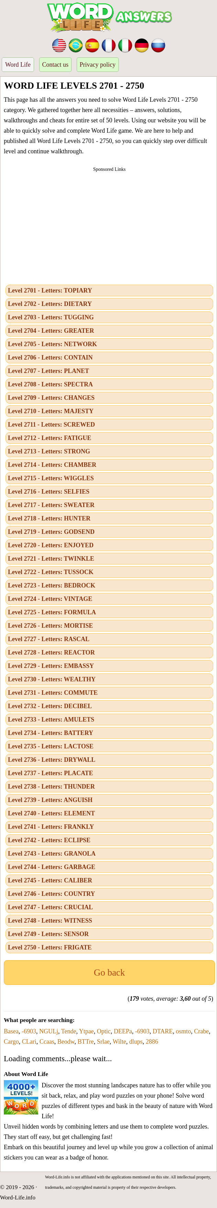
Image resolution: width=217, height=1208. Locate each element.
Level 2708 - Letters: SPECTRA (50, 384)
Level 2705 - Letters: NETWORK (52, 344)
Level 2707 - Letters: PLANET (48, 370)
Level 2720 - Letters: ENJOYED (51, 545)
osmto (183, 1031)
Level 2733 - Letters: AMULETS (51, 719)
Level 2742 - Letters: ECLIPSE (49, 840)
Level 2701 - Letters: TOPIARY (50, 290)
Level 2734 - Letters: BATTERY (50, 732)
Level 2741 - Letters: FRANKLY (51, 826)
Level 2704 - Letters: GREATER (51, 330)
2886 (152, 1041)
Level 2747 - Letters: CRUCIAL (50, 907)
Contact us (55, 64)
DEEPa (123, 1031)
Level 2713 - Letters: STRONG (49, 451)
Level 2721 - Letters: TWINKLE (51, 558)
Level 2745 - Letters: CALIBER (50, 880)
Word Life (18, 64)
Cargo (11, 1041)
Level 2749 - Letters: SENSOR (48, 934)
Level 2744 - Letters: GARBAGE (51, 867)
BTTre (85, 1041)
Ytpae (86, 1031)
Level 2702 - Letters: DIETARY (50, 303)
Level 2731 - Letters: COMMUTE (53, 692)
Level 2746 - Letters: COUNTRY (51, 893)
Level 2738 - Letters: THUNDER (51, 786)
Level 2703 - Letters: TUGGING (51, 317)
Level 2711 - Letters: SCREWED (51, 424)
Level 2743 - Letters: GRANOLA (52, 853)
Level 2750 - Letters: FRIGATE (50, 947)
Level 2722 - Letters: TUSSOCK (51, 572)
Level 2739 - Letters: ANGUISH (50, 800)
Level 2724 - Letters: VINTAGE (50, 598)
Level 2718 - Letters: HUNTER (49, 518)
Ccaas (47, 1041)
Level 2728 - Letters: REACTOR (51, 652)
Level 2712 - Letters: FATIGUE (49, 438)
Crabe (201, 1031)
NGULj (48, 1031)
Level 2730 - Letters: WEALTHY (52, 679)
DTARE (163, 1031)
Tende (68, 1031)
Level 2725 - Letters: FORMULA (52, 612)
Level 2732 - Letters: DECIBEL (50, 706)
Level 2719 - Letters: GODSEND (51, 531)
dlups (136, 1041)
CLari (29, 1041)
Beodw (66, 1041)
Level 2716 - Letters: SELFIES (48, 491)
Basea (11, 1031)
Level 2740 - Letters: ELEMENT (51, 813)
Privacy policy (98, 64)
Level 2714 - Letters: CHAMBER (52, 464)
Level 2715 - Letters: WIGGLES (51, 478)
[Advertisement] (109, 226)
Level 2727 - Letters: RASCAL (48, 639)
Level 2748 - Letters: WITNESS (50, 920)
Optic (104, 1031)
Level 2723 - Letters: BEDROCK (51, 585)
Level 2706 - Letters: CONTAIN (50, 357)
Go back (109, 972)
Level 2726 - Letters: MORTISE (50, 625)
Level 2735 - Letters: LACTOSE (51, 746)
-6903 (29, 1031)
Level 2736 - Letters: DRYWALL (51, 759)
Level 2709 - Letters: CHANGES (51, 397)
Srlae (103, 1041)
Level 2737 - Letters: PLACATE (50, 773)
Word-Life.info (17, 1197)
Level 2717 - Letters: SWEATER (51, 505)
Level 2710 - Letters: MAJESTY (51, 411)
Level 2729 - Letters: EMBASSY (51, 665)
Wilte (119, 1041)
